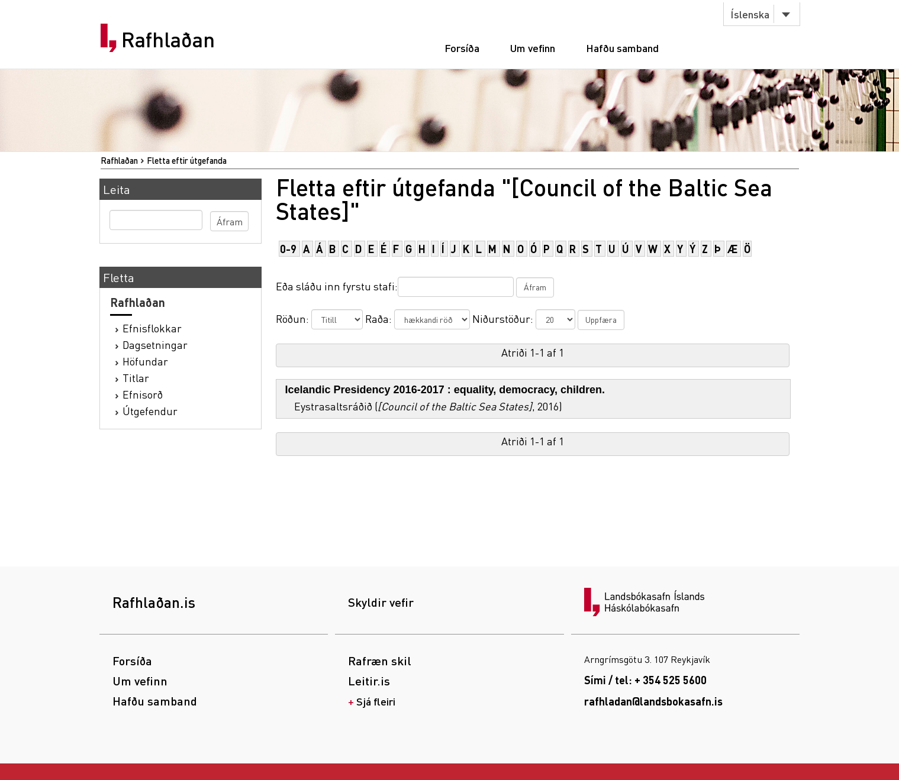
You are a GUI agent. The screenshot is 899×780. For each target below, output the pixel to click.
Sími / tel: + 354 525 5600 (645, 680)
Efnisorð (143, 394)
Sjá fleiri (375, 701)
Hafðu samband (622, 47)
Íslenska (749, 14)
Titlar (136, 377)
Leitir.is (369, 680)
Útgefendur (150, 410)
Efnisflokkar (152, 328)
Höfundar (145, 361)
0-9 (288, 248)
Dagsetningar (155, 344)
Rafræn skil (379, 660)
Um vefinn (532, 47)
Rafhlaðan (168, 39)
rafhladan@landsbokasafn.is (653, 701)
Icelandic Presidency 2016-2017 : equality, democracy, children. (445, 390)
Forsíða (461, 47)
